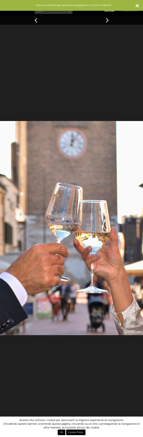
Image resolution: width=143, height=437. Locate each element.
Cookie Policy (75, 432)
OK (61, 432)
